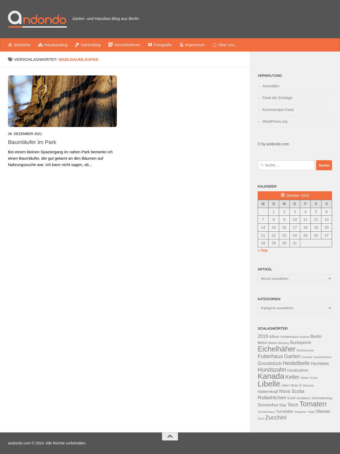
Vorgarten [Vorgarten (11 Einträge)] (300, 411)
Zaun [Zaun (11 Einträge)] (261, 418)
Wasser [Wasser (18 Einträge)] (323, 411)
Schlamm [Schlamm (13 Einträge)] (303, 398)
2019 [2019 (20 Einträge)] (263, 336)
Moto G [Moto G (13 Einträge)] (296, 385)
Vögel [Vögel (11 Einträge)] (311, 411)
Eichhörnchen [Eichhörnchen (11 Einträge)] (305, 350)
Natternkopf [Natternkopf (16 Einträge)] (268, 391)
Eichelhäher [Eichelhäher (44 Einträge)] (277, 349)
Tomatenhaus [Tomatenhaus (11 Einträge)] (266, 411)
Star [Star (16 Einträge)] (282, 405)
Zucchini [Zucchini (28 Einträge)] (275, 417)
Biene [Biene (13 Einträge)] (273, 343)
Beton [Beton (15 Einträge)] (262, 343)
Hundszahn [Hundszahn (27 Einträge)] (272, 370)
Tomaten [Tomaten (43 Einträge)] (313, 404)
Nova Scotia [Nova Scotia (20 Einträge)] (291, 391)
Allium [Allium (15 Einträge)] (274, 336)
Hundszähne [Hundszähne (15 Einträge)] (297, 370)
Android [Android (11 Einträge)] (304, 336)
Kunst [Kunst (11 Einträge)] (313, 377)
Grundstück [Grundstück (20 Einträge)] (270, 363)
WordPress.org (274, 121)
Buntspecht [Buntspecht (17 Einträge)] (300, 342)
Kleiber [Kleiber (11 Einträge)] (304, 377)
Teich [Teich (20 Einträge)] (292, 405)
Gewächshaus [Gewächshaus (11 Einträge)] (322, 357)
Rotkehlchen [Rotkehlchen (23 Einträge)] (272, 397)
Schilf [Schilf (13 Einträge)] (291, 398)
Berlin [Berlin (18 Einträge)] (316, 336)
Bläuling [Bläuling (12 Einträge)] (283, 343)
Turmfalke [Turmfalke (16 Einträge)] (284, 411)
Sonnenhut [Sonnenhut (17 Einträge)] (268, 405)
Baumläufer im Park (32, 142)
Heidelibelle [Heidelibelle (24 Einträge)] (296, 363)
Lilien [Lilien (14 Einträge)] (285, 385)
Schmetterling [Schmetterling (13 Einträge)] (322, 398)
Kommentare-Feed (278, 110)
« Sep (263, 250)
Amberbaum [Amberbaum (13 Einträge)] (289, 337)
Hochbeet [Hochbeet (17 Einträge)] (320, 363)
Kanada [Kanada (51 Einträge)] (271, 376)
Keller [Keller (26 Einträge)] (292, 377)
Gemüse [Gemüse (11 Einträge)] (307, 357)
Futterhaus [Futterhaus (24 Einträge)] (270, 356)
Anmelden (270, 86)
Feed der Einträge (277, 98)
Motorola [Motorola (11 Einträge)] (308, 385)
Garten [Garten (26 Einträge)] (292, 356)
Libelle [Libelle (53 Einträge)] (269, 383)
